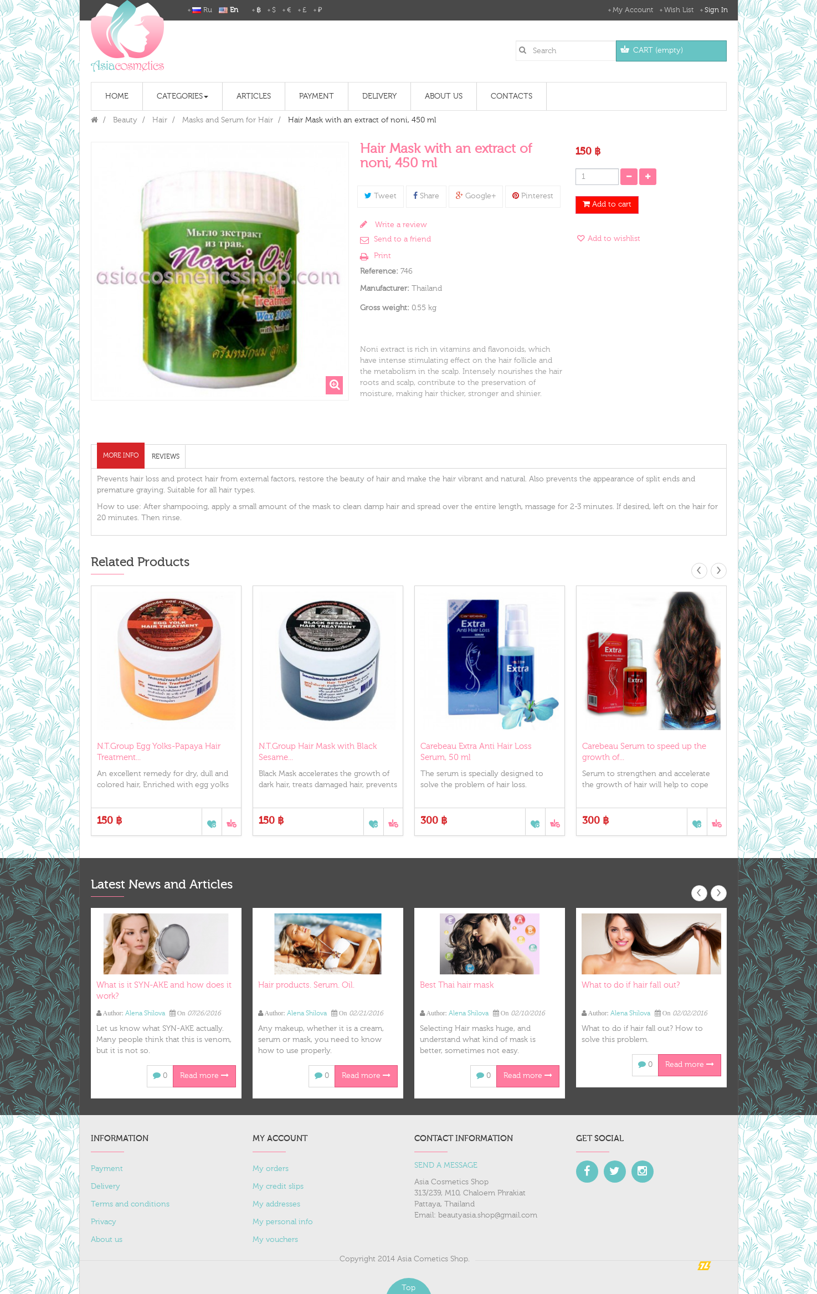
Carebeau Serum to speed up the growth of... (644, 752)
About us (106, 1239)
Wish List (678, 10)
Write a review (400, 224)
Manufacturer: (384, 288)
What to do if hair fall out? (631, 985)
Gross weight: (384, 308)
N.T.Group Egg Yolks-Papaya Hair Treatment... (158, 752)
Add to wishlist (612, 238)
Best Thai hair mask (457, 985)
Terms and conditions (130, 1204)
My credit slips (278, 1186)
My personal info (283, 1222)
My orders (271, 1168)
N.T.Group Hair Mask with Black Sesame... (318, 752)
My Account (633, 10)
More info (120, 455)
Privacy (103, 1222)
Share (426, 196)
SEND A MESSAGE (445, 1165)
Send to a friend (402, 239)
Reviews (165, 456)
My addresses (276, 1204)
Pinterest (532, 196)
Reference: (379, 271)
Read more (204, 1075)
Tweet (380, 196)
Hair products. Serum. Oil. (306, 985)
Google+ (476, 196)
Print (382, 255)
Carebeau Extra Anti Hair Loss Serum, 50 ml (476, 752)
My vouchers (275, 1239)
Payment (107, 1168)
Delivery (105, 1186)
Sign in (716, 10)
